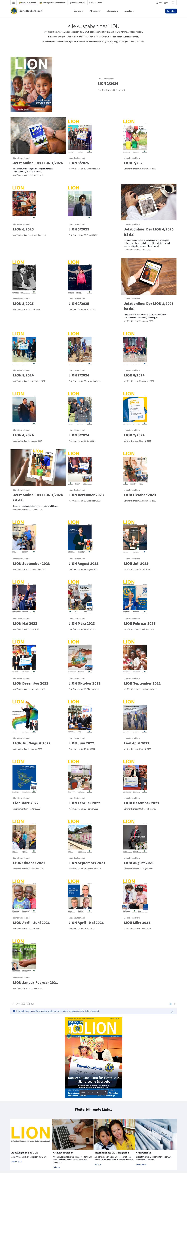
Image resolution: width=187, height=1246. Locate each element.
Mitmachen (111, 11)
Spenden (171, 11)
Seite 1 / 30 (85, 1092)
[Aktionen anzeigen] (175, 1004)
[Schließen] (172, 1012)
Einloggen (162, 2)
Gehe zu (56, 1167)
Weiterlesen (16, 1161)
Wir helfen (94, 11)
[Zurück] (12, 1004)
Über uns (77, 11)
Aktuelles (128, 11)
